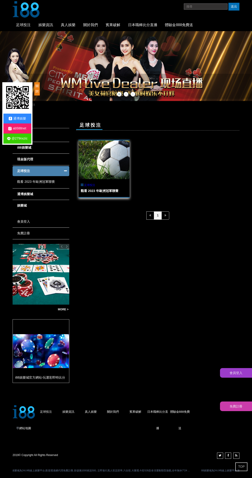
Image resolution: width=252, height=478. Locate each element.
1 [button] (119, 94)
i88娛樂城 (24, 147)
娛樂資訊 (45, 25)
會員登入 (23, 221)
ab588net (17, 128)
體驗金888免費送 (179, 25)
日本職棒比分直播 (142, 25)
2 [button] (126, 94)
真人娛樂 (68, 25)
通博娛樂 (17, 118)
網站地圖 (25, 428)
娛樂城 (22, 205)
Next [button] (66, 246)
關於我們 (90, 25)
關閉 (37, 88)
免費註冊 (23, 233)
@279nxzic (17, 138)
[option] (126, 66)
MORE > (63, 309)
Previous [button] (61, 246)
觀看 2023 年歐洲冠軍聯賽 (99, 191)
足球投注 (23, 25)
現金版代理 (25, 159)
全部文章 (23, 136)
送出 (234, 6)
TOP (241, 466)
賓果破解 (113, 25)
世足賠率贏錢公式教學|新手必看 (34, 309)
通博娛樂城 (25, 194)
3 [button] (133, 94)
